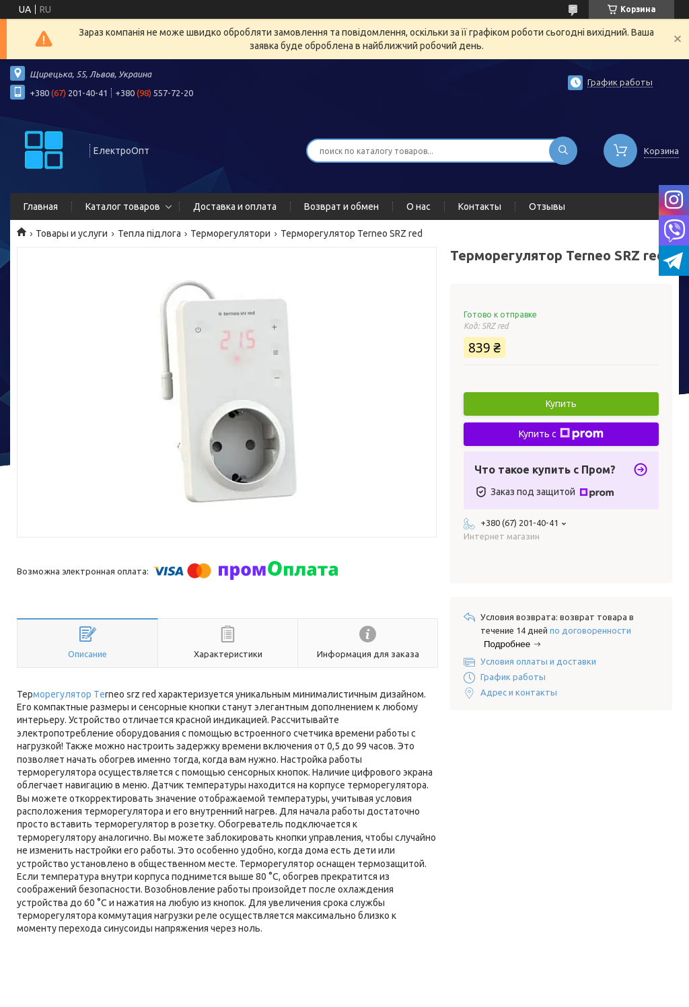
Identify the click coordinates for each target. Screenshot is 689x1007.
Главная (41, 206)
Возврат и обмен (341, 206)
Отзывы (547, 206)
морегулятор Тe (69, 694)
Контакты (479, 206)
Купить (561, 403)
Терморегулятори (230, 233)
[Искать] (563, 151)
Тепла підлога (149, 233)
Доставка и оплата (235, 206)
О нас (418, 206)
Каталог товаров (122, 206)
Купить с (561, 434)
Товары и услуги (72, 233)
